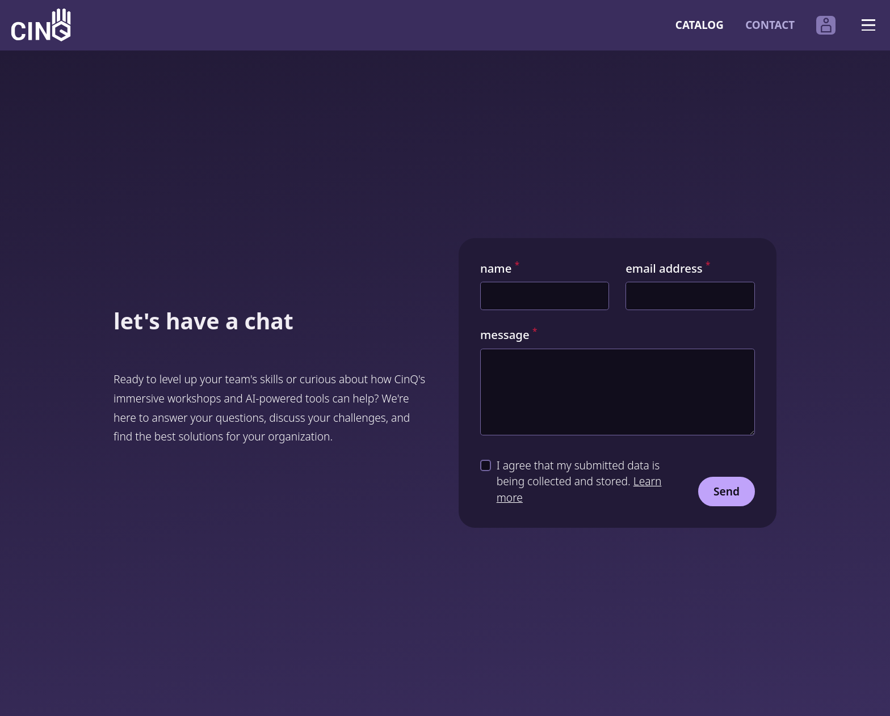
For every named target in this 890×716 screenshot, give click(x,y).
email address (667, 268)
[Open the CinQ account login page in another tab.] (826, 25)
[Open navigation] (868, 25)
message (508, 334)
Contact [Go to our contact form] (770, 25)
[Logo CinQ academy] (41, 25)
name (499, 268)
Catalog (699, 25)
